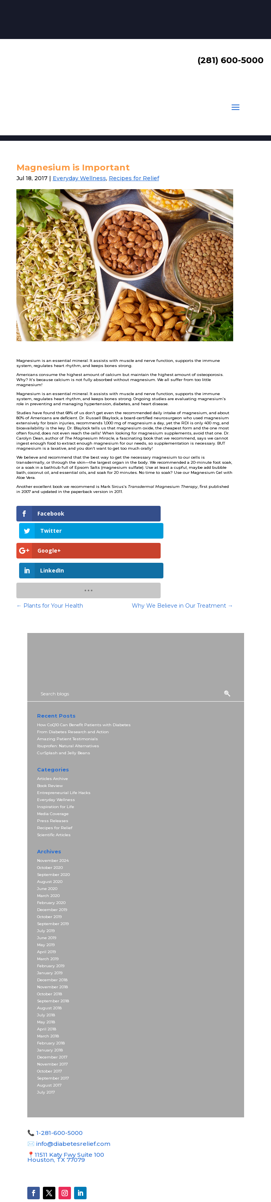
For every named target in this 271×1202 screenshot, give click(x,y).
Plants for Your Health (49, 568)
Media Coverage (53, 776)
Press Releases (52, 783)
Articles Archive (52, 741)
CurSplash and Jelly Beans (63, 715)
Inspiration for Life (55, 769)
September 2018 (53, 963)
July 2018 (46, 977)
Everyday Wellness (79, 178)
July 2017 (46, 1055)
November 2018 (52, 949)
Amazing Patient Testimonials (67, 701)
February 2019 (50, 928)
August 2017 (49, 1048)
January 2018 (50, 1013)
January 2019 (49, 935)
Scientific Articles (54, 797)
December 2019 (52, 872)
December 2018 (52, 942)
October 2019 (49, 879)
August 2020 (49, 844)
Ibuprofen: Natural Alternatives (68, 708)
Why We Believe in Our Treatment (182, 568)
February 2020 (51, 865)
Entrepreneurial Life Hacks (63, 755)
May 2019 (46, 907)
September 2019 (53, 886)
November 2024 (53, 823)
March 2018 (48, 999)
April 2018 (46, 992)
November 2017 (52, 1027)
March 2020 (48, 858)
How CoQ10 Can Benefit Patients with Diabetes (84, 687)
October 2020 (50, 830)
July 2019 (46, 893)
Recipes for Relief (134, 178)
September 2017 (53, 1041)
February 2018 (51, 1006)
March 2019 (47, 921)
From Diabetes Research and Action (73, 694)
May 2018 (46, 984)
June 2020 (47, 851)
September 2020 (53, 837)
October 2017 (49, 1034)
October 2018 (49, 956)
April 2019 (46, 914)
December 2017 (52, 1020)
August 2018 (49, 970)
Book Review (50, 748)
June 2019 (46, 900)
